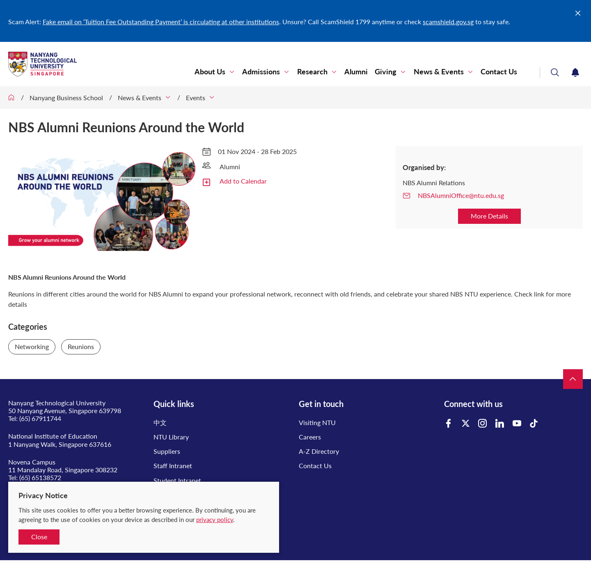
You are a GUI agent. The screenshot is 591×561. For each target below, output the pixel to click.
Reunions (81, 346)
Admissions (262, 71)
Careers (310, 437)
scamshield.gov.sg (448, 21)
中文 (160, 422)
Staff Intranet (172, 465)
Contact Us (499, 71)
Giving (386, 71)
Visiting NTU (317, 422)
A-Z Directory (319, 451)
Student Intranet (177, 480)
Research (313, 71)
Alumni (356, 71)
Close (39, 536)
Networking (32, 346)
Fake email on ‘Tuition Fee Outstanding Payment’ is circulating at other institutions (161, 21)
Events (195, 97)
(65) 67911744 (40, 418)
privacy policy (214, 519)
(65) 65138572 (40, 477)
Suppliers (166, 451)
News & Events (439, 71)
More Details (489, 216)
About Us (210, 71)
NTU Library (171, 437)
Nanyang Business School (66, 97)
